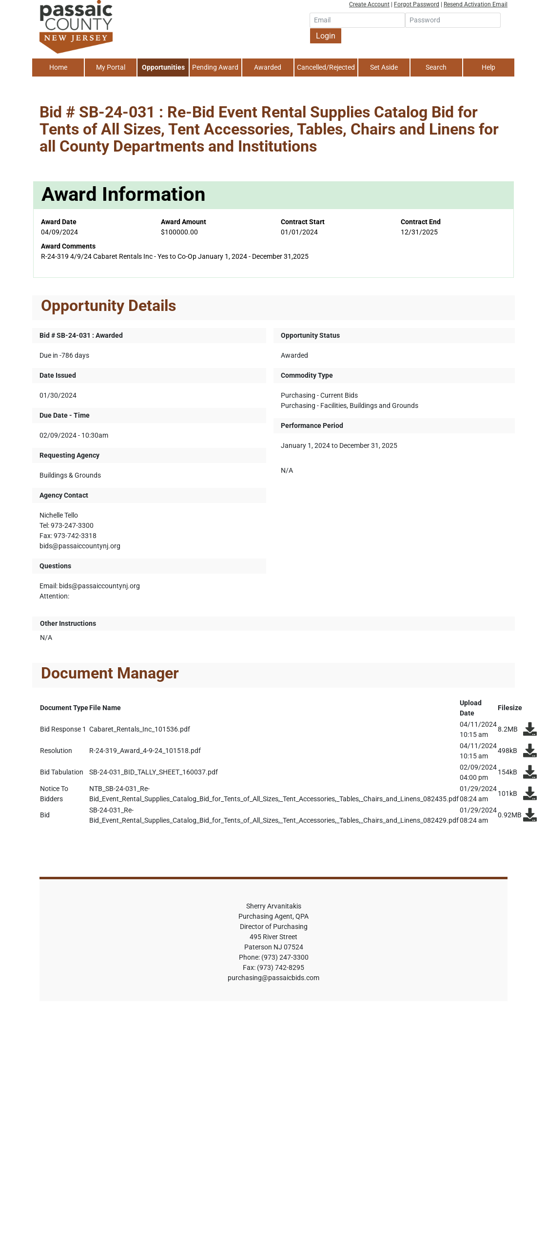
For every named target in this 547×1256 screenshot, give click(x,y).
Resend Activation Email (476, 4)
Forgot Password (416, 4)
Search (436, 67)
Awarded (267, 67)
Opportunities (163, 67)
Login (325, 35)
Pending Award (215, 67)
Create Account (369, 4)
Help (488, 67)
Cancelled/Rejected (326, 67)
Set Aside (384, 67)
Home (58, 67)
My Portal (110, 67)
